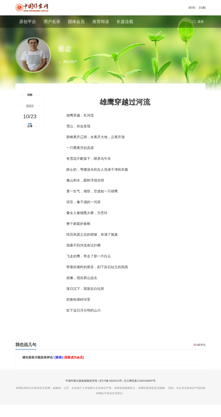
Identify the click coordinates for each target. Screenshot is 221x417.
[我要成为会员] (74, 369)
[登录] (191, 7)
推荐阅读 (100, 21)
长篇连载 (125, 21)
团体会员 (76, 21)
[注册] (202, 7)
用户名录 (52, 21)
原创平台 (27, 21)
